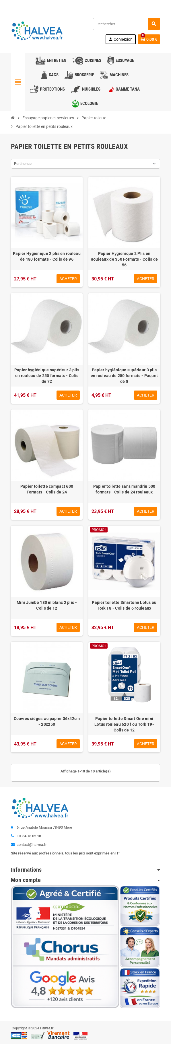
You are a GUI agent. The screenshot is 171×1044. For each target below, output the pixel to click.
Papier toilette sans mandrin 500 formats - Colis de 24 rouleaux (124, 489)
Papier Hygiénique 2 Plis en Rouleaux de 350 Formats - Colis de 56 (124, 259)
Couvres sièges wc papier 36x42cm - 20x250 (47, 721)
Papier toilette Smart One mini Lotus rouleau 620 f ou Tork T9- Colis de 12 (124, 724)
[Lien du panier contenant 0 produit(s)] (149, 39)
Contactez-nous (26, 4)
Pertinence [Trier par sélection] (23, 163)
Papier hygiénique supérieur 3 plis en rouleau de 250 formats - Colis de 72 (46, 376)
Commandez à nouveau (139, 4)
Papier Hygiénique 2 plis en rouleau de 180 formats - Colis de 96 (47, 256)
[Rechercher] (126, 24)
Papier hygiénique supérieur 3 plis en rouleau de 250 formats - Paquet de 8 (124, 376)
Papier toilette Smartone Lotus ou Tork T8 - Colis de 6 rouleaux (124, 605)
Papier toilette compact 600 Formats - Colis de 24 (46, 489)
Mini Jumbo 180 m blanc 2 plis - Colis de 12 (47, 605)
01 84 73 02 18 (58, 4)
